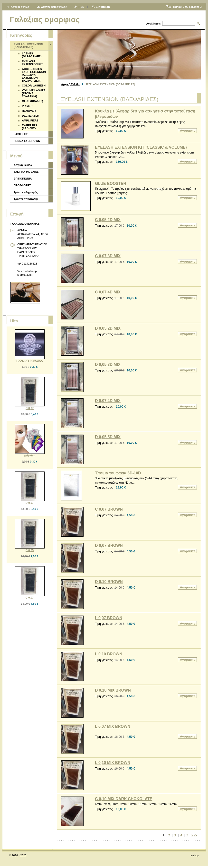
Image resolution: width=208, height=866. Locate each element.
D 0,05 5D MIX (108, 437)
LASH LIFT (21, 134)
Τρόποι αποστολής (26, 198)
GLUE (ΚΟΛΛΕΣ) (32, 101)
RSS (81, 6)
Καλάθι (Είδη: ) (187, 6)
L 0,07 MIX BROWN (112, 726)
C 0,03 (30, 597)
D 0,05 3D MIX (108, 364)
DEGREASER (30, 115)
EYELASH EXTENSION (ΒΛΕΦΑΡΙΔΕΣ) (28, 46)
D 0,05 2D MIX (108, 328)
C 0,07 (30, 408)
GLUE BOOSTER (110, 183)
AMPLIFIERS (30, 120)
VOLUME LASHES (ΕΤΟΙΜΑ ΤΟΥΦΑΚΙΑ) (33, 93)
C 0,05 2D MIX (108, 220)
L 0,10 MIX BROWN (112, 763)
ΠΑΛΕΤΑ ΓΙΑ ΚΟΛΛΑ (29, 360)
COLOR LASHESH (34, 85)
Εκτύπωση (103, 6)
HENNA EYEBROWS (27, 140)
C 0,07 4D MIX (108, 292)
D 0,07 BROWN (109, 545)
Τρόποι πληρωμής (26, 192)
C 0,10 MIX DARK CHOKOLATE (123, 799)
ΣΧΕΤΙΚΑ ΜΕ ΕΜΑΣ (26, 171)
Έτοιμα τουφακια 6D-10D (118, 473)
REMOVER (29, 110)
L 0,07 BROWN (108, 618)
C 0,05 (30, 550)
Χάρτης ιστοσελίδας (54, 6)
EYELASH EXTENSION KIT (32, 63)
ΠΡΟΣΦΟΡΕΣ (22, 185)
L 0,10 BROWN (108, 654)
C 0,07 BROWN (109, 509)
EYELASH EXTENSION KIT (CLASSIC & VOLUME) (141, 147)
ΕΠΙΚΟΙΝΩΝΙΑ (23, 178)
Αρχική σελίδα (20, 6)
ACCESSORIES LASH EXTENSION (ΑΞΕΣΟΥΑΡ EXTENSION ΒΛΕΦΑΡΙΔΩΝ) (34, 75)
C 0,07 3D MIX (108, 256)
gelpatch (29, 455)
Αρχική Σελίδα (70, 84)
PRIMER (27, 105)
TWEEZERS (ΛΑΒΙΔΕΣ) (29, 127)
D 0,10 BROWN (109, 582)
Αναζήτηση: (153, 23)
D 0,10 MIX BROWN (113, 690)
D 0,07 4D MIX (108, 401)
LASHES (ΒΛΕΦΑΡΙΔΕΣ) (31, 55)
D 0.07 (30, 502)
